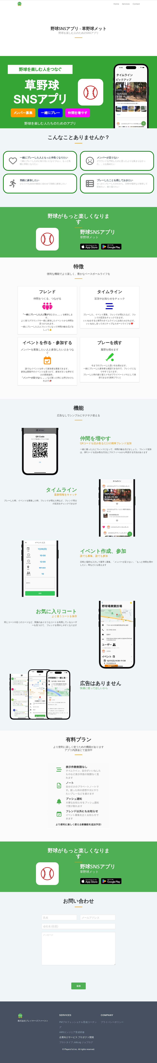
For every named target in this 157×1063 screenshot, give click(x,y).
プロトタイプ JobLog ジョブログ (76, 1042)
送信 (78, 986)
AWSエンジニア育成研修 (71, 1032)
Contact (136, 4)
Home (116, 4)
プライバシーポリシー (112, 1022)
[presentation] (61, 973)
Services (126, 4)
